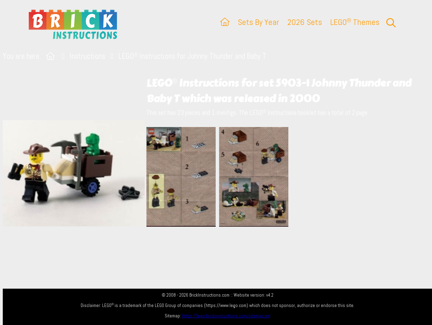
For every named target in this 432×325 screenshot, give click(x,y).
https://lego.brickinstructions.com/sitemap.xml (226, 316)
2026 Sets (304, 22)
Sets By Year (258, 22)
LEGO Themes (354, 22)
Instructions (87, 56)
